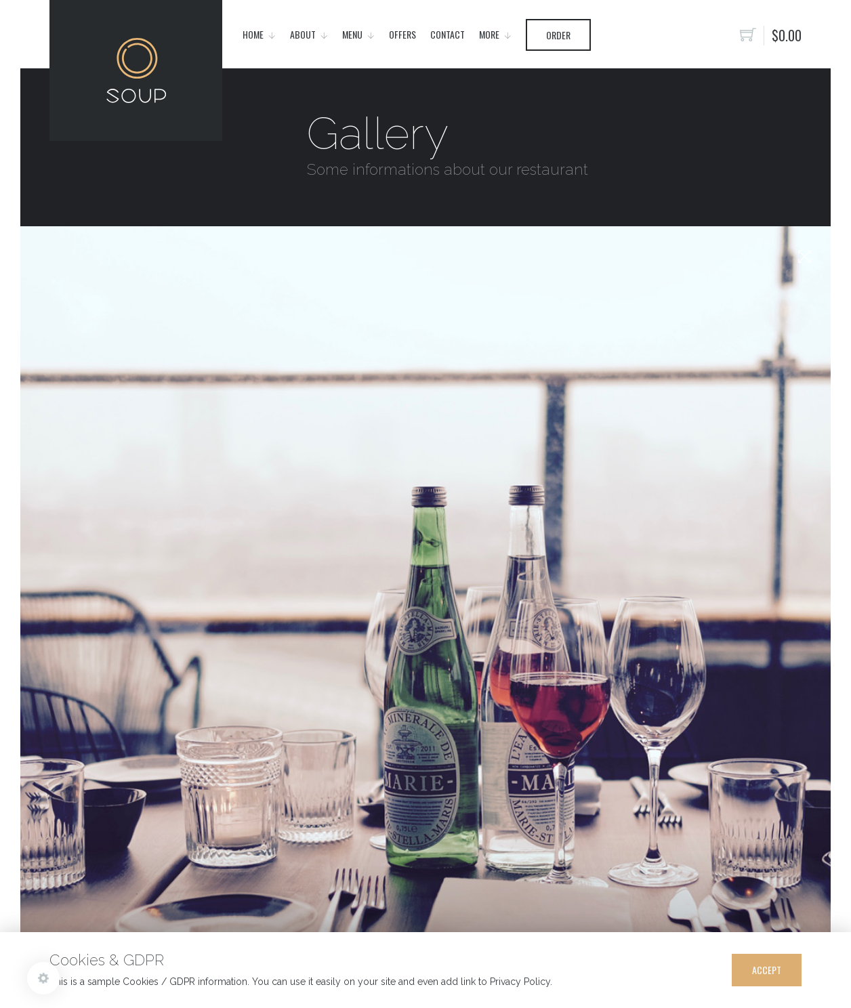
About (303, 34)
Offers (402, 34)
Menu (352, 34)
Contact (447, 34)
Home (253, 34)
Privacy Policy (520, 981)
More (489, 34)
